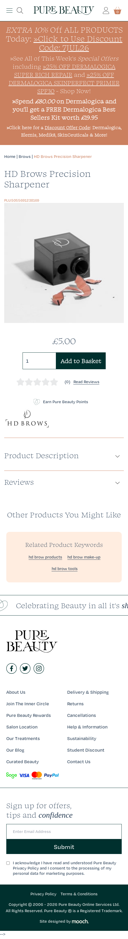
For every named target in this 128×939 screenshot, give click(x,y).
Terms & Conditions (79, 894)
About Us (15, 692)
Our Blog (15, 750)
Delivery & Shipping (88, 692)
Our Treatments (23, 738)
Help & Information (87, 727)
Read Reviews (86, 381)
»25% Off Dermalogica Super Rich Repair (65, 70)
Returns (75, 704)
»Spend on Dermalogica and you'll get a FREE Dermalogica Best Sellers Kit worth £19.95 (64, 109)
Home (9, 156)
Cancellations (81, 715)
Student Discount (85, 750)
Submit (64, 846)
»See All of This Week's (64, 58)
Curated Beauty (22, 761)
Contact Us (78, 761)
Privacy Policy (43, 894)
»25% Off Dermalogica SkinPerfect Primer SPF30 (64, 82)
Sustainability (81, 738)
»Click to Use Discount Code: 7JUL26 (78, 43)
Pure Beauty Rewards (28, 715)
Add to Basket (81, 361)
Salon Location (22, 727)
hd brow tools (65, 568)
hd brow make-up (83, 557)
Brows (25, 156)
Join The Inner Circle (27, 704)
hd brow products (45, 557)
